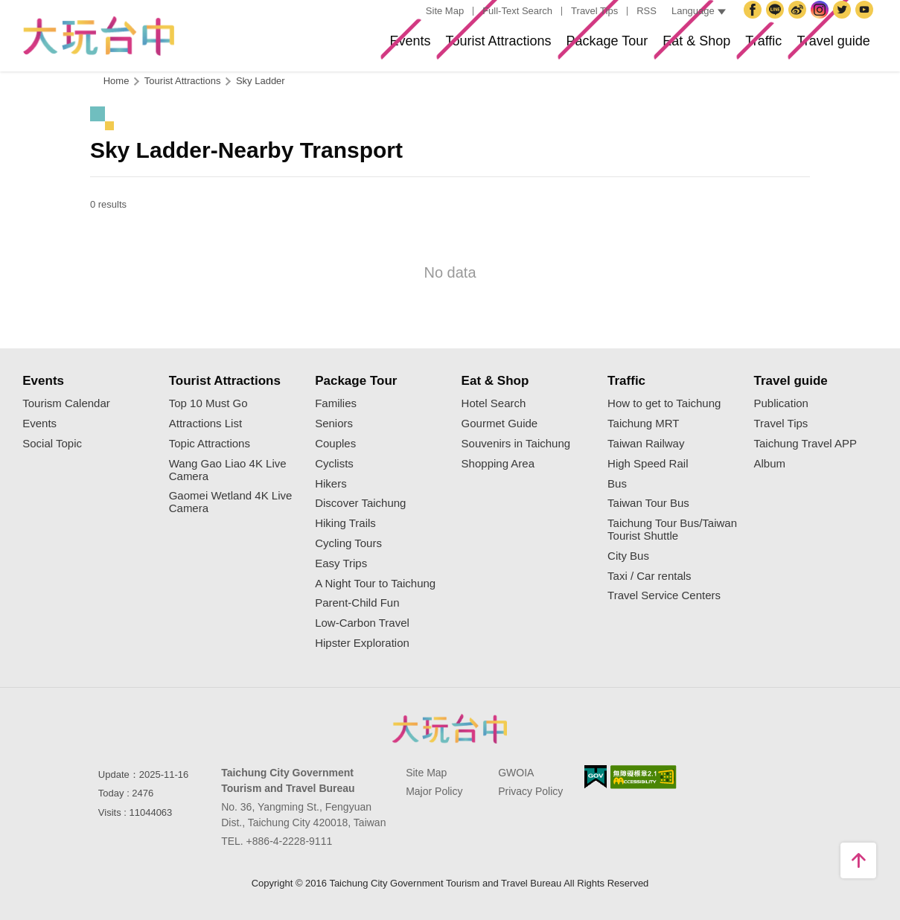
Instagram (822, 21)
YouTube (866, 21)
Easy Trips (341, 563)
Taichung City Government (777, 21)
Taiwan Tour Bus (648, 503)
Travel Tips (594, 10)
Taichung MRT (643, 423)
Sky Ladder (260, 80)
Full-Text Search (517, 10)
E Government (595, 776)
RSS (646, 10)
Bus (617, 484)
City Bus (628, 556)
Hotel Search (494, 403)
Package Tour (530, 47)
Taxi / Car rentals (649, 576)
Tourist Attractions (397, 47)
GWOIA (516, 773)
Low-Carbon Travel (362, 623)
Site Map (445, 10)
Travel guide (821, 47)
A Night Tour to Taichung (375, 584)
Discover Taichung (360, 503)
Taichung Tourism (98, 36)
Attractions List (205, 423)
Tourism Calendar (66, 403)
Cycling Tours (348, 543)
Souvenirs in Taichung (516, 444)
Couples (335, 444)
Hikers (331, 484)
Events (285, 47)
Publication (781, 403)
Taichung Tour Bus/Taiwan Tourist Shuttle (672, 529)
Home (116, 80)
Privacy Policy (530, 791)
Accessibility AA (643, 777)
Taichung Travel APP (805, 444)
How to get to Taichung (664, 403)
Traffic (731, 47)
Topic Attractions (209, 444)
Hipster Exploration (362, 643)
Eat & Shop (643, 47)
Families (336, 403)
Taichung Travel (799, 21)
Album (770, 464)
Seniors (334, 423)
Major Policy (434, 791)
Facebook (755, 21)
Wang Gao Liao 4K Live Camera (228, 470)
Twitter (844, 21)
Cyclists (334, 464)
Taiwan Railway (645, 444)
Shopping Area (498, 464)
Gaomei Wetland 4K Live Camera (231, 502)
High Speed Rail (647, 464)
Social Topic (52, 444)
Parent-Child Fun (357, 603)
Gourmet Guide (500, 423)
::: (412, 11)
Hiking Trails (345, 523)
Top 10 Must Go (208, 403)
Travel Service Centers (664, 595)
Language (698, 10)
